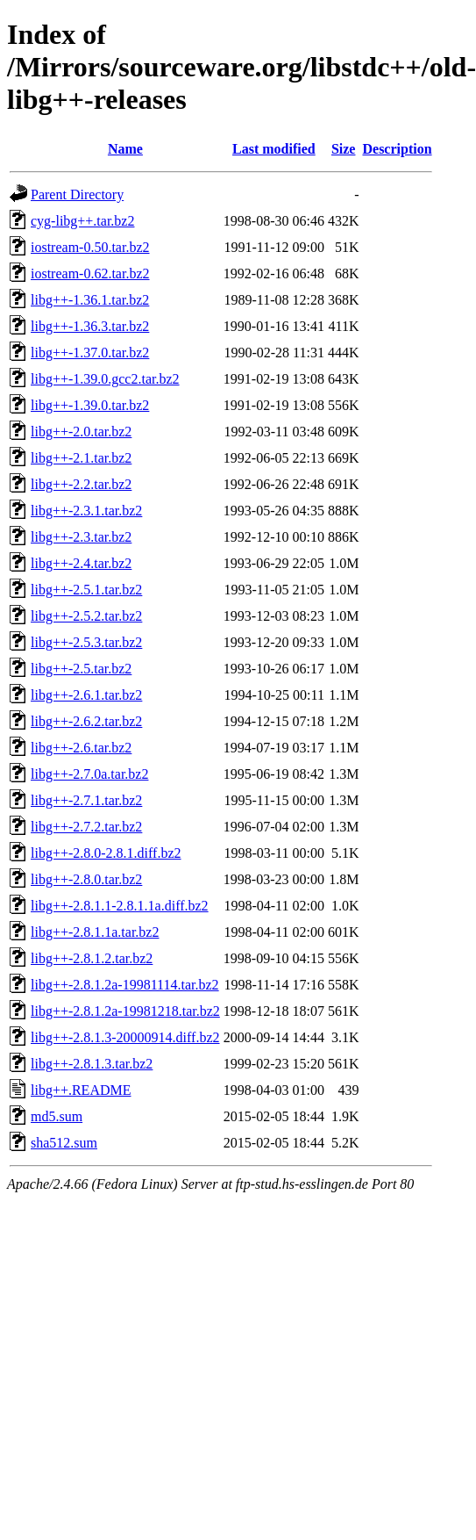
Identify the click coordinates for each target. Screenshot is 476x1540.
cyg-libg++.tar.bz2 (82, 220)
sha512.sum (64, 1142)
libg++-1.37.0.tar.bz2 (90, 352)
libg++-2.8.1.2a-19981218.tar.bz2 (125, 1011)
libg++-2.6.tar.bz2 (81, 747)
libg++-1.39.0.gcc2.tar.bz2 (105, 378)
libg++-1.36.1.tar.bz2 (90, 299)
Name (125, 148)
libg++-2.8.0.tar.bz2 (86, 879)
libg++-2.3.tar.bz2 (81, 536)
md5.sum (56, 1116)
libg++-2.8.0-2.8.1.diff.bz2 (106, 853)
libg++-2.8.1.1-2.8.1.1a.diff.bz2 (120, 905)
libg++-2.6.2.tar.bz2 (86, 721)
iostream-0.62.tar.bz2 (90, 273)
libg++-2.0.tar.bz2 (81, 431)
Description (396, 148)
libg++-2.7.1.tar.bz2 (86, 800)
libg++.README (81, 1090)
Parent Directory (77, 194)
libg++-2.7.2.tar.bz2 (86, 826)
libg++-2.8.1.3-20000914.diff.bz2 (125, 1037)
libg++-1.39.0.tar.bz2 (90, 405)
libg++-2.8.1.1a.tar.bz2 (95, 932)
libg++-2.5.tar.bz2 (81, 668)
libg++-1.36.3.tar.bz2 (90, 326)
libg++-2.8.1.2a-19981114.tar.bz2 (125, 984)
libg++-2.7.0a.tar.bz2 (89, 773)
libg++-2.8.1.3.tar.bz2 (92, 1063)
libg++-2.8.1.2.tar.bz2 (92, 958)
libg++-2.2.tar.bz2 (81, 484)
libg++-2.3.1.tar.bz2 (86, 510)
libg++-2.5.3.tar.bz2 (86, 642)
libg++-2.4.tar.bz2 (81, 563)
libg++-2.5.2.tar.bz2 (86, 615)
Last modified (274, 148)
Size (343, 148)
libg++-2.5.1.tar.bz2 (86, 589)
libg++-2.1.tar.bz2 (81, 457)
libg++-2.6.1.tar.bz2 (86, 694)
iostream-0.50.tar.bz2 (90, 247)
